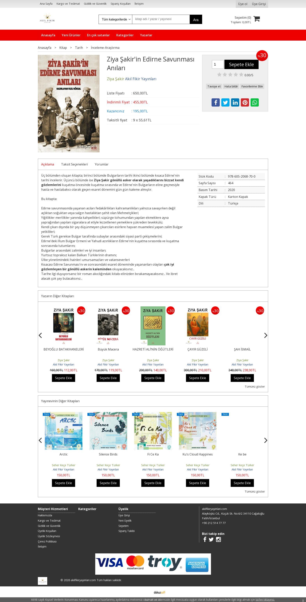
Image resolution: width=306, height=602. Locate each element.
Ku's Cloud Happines (197, 454)
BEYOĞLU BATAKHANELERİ (64, 349)
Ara (195, 20)
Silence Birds (108, 454)
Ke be (242, 454)
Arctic (64, 454)
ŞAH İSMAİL (242, 349)
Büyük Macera (108, 349)
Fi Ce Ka (153, 454)
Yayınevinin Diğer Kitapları (60, 401)
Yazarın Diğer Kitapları (57, 296)
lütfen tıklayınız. (265, 599)
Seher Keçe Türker (63, 465)
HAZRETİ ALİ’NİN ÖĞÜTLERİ (153, 349)
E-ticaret (147, 592)
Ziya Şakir (64, 360)
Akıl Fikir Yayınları (63, 364)
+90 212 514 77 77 (214, 523)
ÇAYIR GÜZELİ (198, 349)
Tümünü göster (255, 386)
